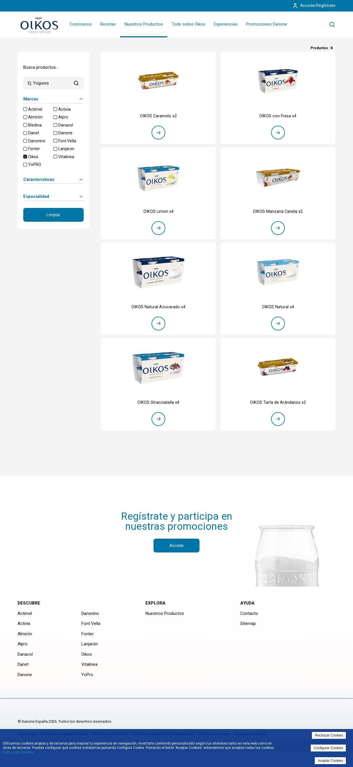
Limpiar (53, 214)
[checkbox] (25, 109)
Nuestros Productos (143, 24)
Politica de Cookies (18, 752)
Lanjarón (89, 653)
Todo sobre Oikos (188, 24)
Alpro (63, 117)
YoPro (87, 683)
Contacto (249, 622)
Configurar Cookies (328, 748)
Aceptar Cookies (330, 761)
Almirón (35, 117)
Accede (176, 554)
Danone (65, 133)
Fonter (34, 148)
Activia (64, 109)
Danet (33, 133)
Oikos (33, 156)
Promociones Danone (266, 24)
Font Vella (67, 141)
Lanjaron (66, 148)
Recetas (108, 24)
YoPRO (34, 164)
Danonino (36, 141)
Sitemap (248, 633)
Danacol (65, 125)
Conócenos (81, 24)
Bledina (35, 125)
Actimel (35, 109)
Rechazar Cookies (329, 735)
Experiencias (225, 24)
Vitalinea (66, 156)
